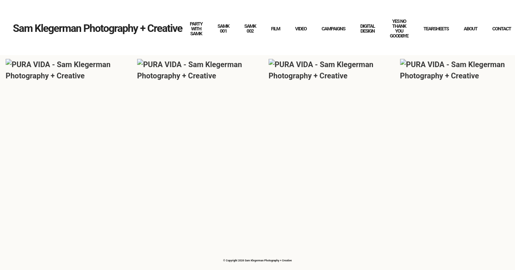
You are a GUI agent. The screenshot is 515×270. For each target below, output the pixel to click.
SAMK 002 (250, 28)
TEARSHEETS (436, 29)
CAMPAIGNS (333, 29)
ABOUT (470, 29)
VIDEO (301, 29)
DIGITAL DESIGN (367, 28)
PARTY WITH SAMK (196, 28)
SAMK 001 (223, 28)
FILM (275, 29)
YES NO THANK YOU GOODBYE (399, 28)
